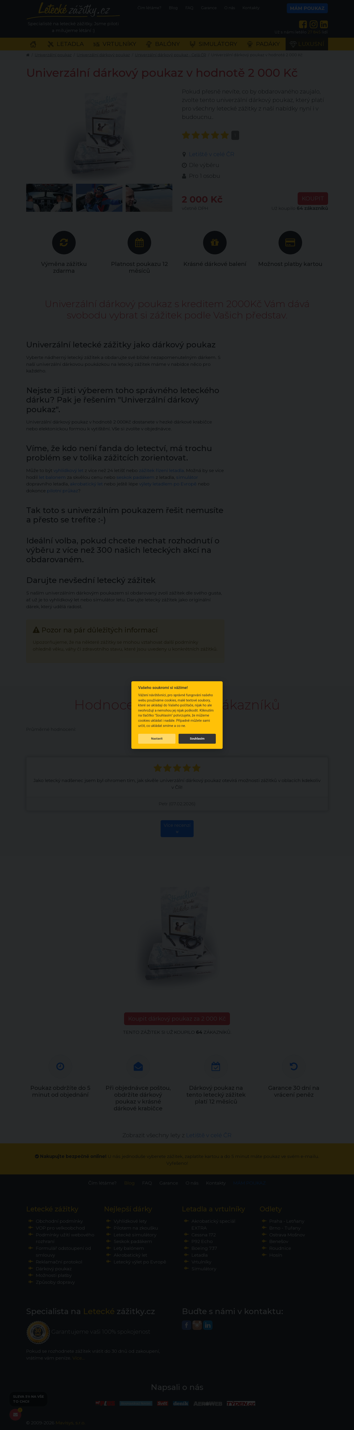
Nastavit (156, 738)
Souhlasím (197, 738)
